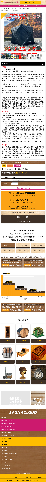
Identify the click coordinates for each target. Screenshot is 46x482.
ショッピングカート (8, 439)
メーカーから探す (7, 427)
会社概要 (4, 451)
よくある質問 (6, 466)
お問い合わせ (6, 469)
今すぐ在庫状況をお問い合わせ (23, 221)
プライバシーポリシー (8, 460)
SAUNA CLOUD (6, 433)
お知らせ (4, 448)
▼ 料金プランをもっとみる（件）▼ (23, 213)
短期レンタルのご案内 (23, 217)
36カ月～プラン (8, 251)
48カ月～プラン (23, 251)
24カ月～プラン (38, 245)
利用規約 (4, 457)
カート (6, 476)
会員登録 (4, 442)
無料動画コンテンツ (8, 436)
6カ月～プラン (8, 245)
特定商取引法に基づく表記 (9, 454)
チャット (40, 476)
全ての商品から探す (8, 420)
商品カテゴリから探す (8, 423)
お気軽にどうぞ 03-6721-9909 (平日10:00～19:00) (23, 480)
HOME (4, 417)
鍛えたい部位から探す (8, 430)
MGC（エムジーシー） (18, 180)
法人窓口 (4, 463)
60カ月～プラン (38, 251)
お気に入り (17, 476)
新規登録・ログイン (30, 2)
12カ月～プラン (23, 245)
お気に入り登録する (24, 188)
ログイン (4, 445)
